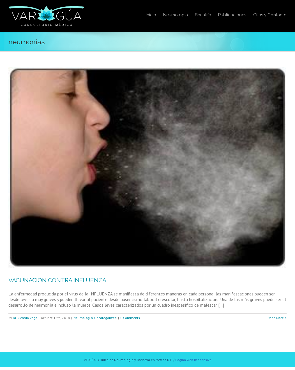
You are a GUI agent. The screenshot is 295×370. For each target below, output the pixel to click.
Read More (276, 318)
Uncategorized (105, 318)
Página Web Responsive (193, 360)
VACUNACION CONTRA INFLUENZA (57, 280)
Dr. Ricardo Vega (25, 318)
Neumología (83, 318)
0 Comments (130, 318)
